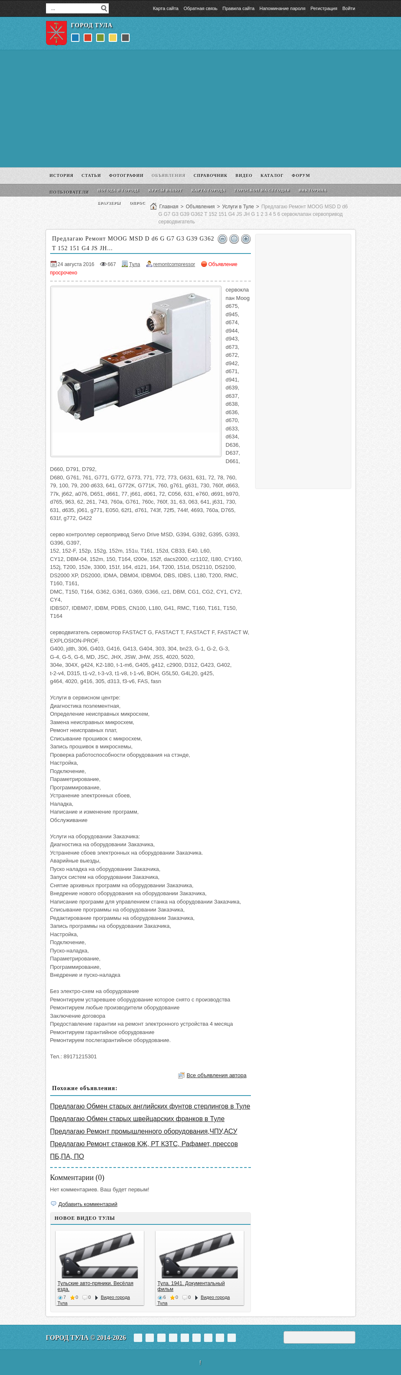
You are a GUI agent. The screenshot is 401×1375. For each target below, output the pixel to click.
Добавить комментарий (88, 1204)
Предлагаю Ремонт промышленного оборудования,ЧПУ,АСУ (144, 1131)
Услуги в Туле (238, 207)
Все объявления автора (216, 1075)
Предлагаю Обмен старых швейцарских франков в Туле (137, 1118)
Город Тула (92, 25)
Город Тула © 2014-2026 (86, 1337)
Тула (134, 264)
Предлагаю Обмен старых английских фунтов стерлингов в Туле (150, 1106)
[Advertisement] (200, 108)
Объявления (200, 207)
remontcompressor (174, 264)
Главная (169, 207)
